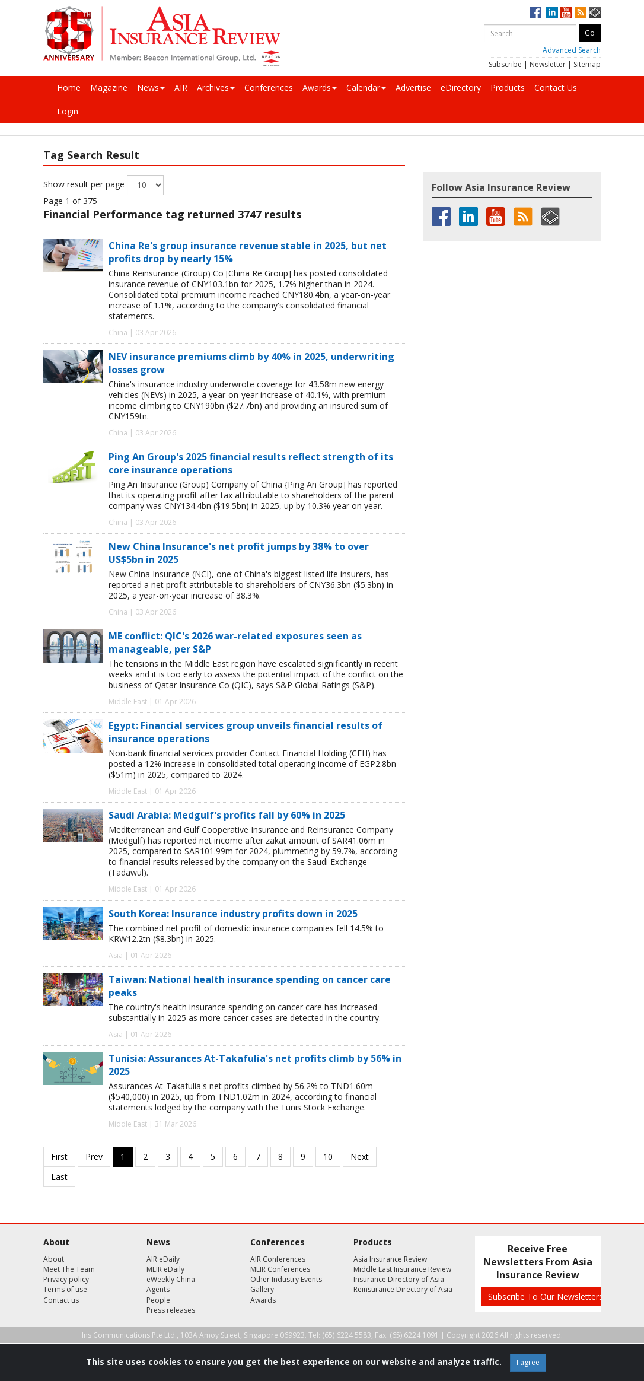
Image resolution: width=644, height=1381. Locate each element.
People (158, 1300)
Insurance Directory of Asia (398, 1279)
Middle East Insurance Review (402, 1269)
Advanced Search (572, 50)
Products (507, 87)
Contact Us (555, 87)
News (151, 87)
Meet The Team (69, 1269)
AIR (180, 87)
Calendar (366, 87)
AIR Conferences (277, 1259)
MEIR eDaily (165, 1269)
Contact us (61, 1300)
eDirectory (461, 87)
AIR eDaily (163, 1259)
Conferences (268, 87)
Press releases (170, 1310)
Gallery (262, 1289)
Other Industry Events (286, 1279)
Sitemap (587, 64)
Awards (319, 87)
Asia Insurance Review (390, 1259)
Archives (216, 87)
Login (67, 111)
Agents (158, 1289)
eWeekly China (170, 1279)
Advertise (413, 87)
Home (69, 87)
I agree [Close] (528, 1362)
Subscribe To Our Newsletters (545, 1296)
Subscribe (505, 64)
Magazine (108, 87)
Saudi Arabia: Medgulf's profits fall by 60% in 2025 (227, 815)
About (53, 1259)
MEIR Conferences (280, 1269)
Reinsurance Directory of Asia (402, 1289)
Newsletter (548, 64)
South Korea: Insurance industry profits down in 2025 (233, 913)
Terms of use (65, 1289)
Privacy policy (66, 1279)
